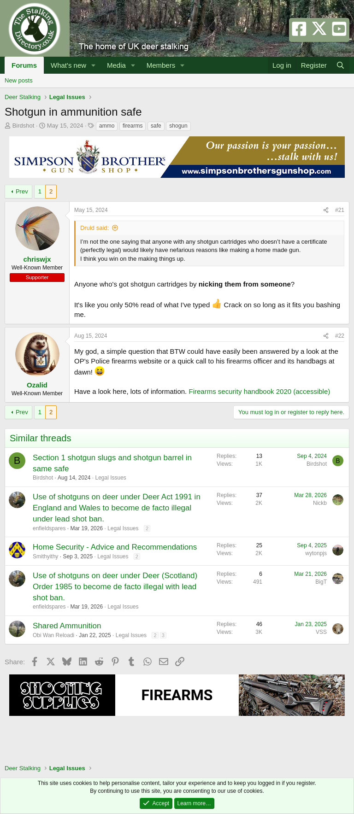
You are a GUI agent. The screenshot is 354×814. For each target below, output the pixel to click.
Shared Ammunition (67, 625)
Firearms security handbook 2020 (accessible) (259, 391)
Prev (22, 191)
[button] (93, 65)
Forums (24, 65)
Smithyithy (45, 556)
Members (161, 65)
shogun (178, 126)
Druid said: (94, 227)
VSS (321, 632)
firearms (132, 126)
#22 (339, 336)
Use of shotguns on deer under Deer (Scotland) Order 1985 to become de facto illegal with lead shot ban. (115, 586)
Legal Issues (110, 477)
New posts (19, 80)
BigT (321, 582)
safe (156, 126)
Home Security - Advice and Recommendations (115, 547)
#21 (339, 210)
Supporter (37, 277)
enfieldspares (49, 528)
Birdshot (23, 125)
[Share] (326, 210)
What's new (68, 65)
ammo (106, 126)
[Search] (340, 65)
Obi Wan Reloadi (53, 635)
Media (116, 65)
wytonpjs (316, 553)
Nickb (320, 503)
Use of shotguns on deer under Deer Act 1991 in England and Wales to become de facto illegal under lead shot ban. (117, 507)
